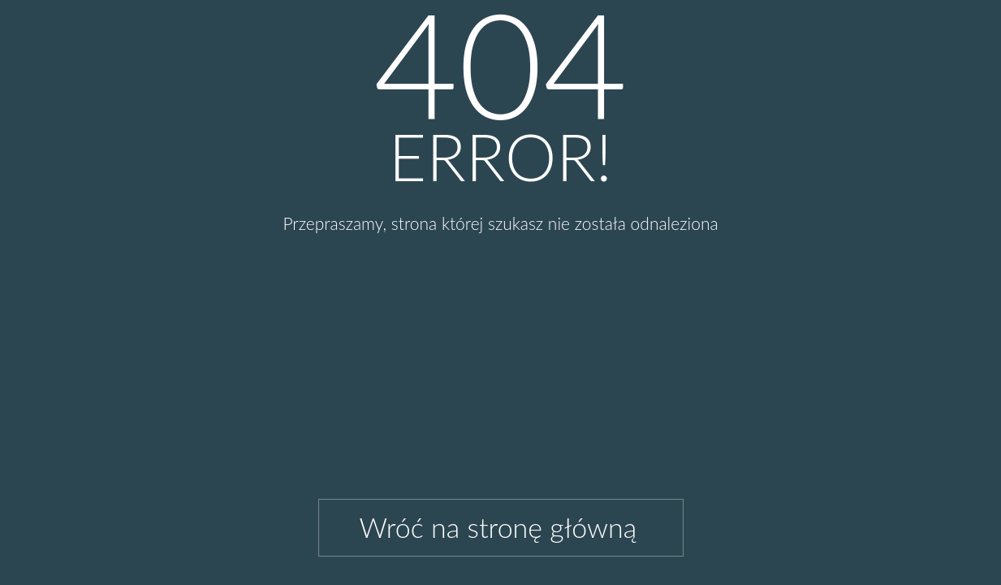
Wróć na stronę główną (498, 527)
